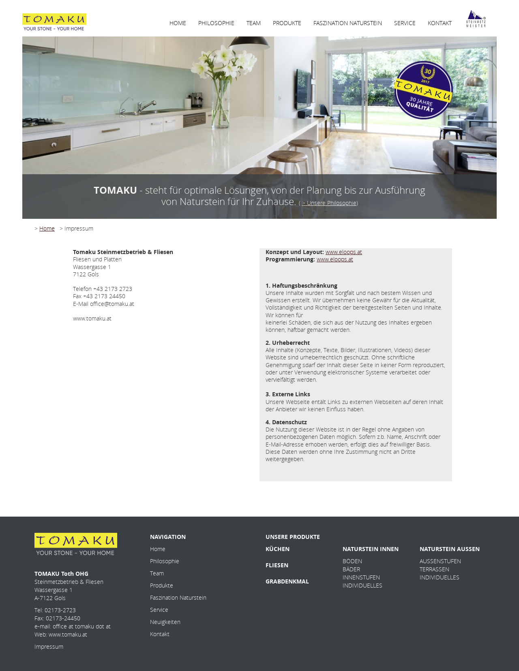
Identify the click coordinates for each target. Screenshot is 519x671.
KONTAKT (440, 23)
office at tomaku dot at (82, 626)
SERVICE (405, 23)
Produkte (161, 585)
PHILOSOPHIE (216, 23)
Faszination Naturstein (178, 597)
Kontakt (159, 634)
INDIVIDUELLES (362, 585)
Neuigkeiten (165, 622)
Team (157, 573)
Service (159, 609)
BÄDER (351, 569)
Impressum (48, 646)
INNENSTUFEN (361, 577)
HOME (177, 23)
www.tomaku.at (68, 634)
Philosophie (164, 561)
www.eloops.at (344, 252)
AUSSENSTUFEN (440, 561)
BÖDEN (352, 561)
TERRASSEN (434, 569)
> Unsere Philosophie (329, 203)
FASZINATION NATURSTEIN (347, 23)
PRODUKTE (287, 23)
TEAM (254, 23)
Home (47, 228)
